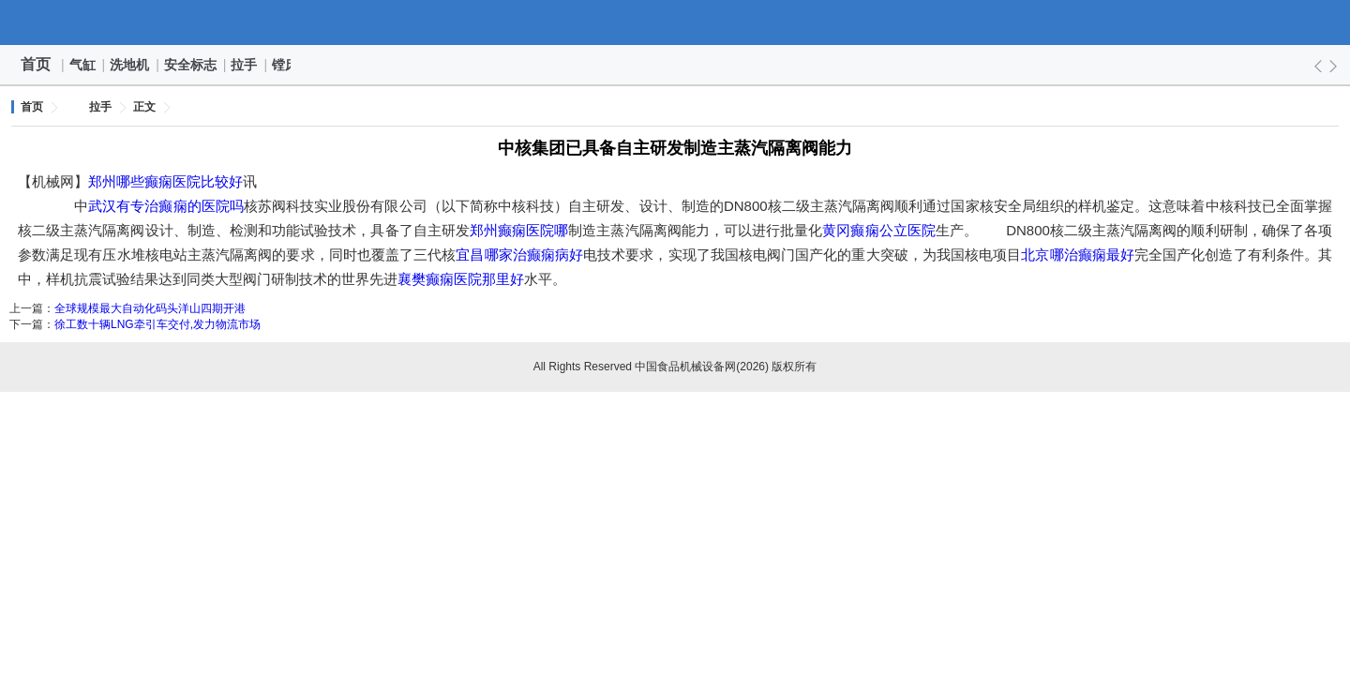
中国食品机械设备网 (675, 22)
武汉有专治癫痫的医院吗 (166, 206)
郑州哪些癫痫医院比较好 (165, 181)
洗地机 (130, 64)
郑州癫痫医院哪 (519, 230)
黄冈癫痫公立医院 (878, 230)
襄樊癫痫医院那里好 (461, 279)
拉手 (244, 64)
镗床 (286, 64)
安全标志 (191, 64)
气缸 (83, 64)
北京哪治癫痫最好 (1077, 254)
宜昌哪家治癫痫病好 (519, 254)
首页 (36, 64)
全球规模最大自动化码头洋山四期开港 (150, 308)
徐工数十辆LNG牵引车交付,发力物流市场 (157, 324)
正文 (144, 106)
